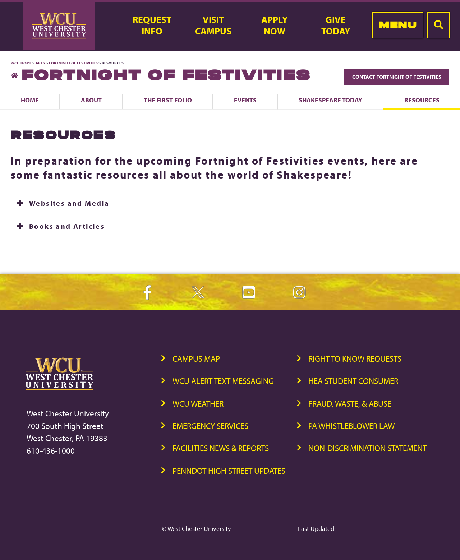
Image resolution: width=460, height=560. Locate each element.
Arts (40, 62)
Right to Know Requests (354, 358)
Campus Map (196, 358)
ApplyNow (274, 25)
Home (30, 100)
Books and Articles (67, 226)
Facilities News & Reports (220, 448)
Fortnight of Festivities (73, 62)
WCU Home (21, 62)
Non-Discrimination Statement (367, 448)
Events (245, 100)
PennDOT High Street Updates (228, 471)
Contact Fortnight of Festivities (396, 76)
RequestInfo (152, 25)
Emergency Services (210, 426)
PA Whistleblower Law (351, 426)
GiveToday (335, 25)
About (91, 100)
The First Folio (168, 100)
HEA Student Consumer (353, 381)
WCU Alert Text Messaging (223, 381)
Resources (422, 100)
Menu (398, 25)
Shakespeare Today (330, 100)
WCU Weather (198, 403)
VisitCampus (213, 25)
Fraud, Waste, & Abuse (349, 403)
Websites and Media (69, 203)
